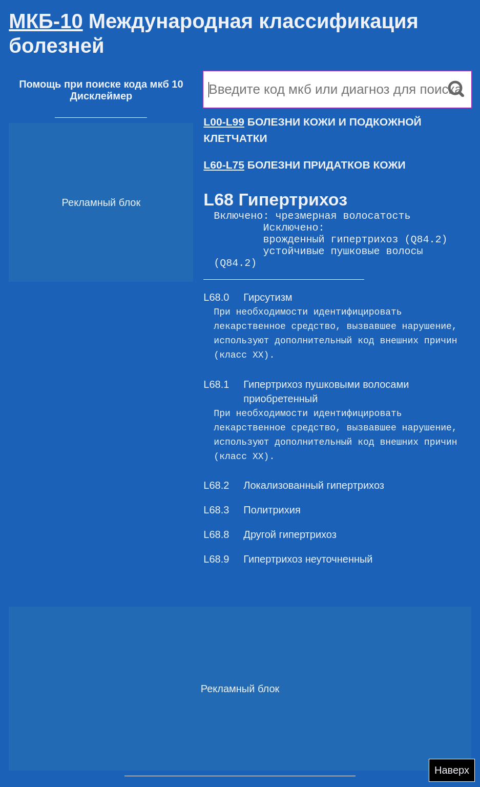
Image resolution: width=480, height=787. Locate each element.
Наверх (451, 770)
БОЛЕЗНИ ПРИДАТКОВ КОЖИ (304, 165)
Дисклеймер (101, 95)
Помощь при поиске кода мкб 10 (101, 84)
